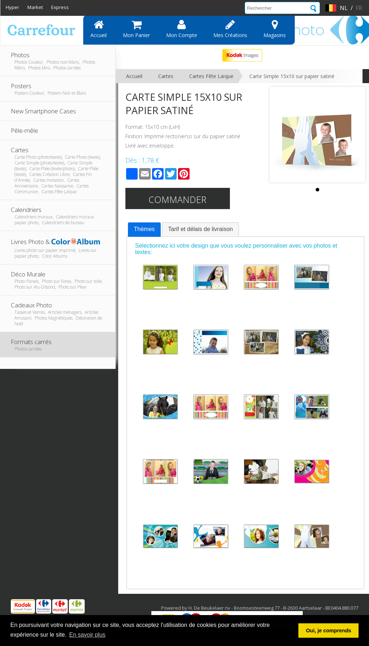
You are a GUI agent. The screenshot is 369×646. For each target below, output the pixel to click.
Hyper (12, 7)
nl (344, 8)
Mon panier (136, 29)
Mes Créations (230, 29)
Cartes (165, 76)
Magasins (274, 29)
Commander (177, 199)
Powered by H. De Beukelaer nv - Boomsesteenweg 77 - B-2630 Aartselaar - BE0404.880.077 (259, 608)
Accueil (98, 29)
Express (60, 7)
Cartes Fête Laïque (211, 76)
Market (35, 7)
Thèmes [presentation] (144, 229)
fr (359, 8)
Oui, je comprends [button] (328, 630)
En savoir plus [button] (87, 635)
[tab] (144, 229)
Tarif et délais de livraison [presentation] (200, 229)
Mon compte (181, 29)
